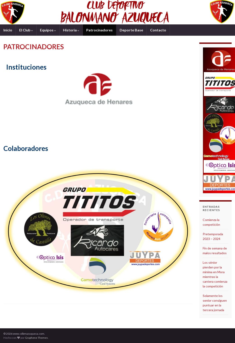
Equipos (48, 30)
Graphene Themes (36, 337)
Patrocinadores (99, 30)
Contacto (158, 30)
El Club (26, 30)
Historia (71, 30)
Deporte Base (131, 30)
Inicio (7, 30)
